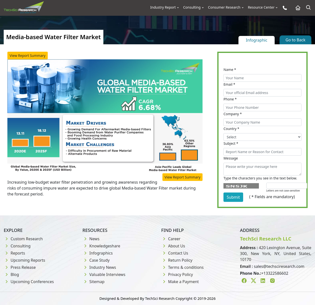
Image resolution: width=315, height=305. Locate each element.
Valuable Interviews (103, 274)
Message (230, 158)
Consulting (192, 7)
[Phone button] (284, 8)
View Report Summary (28, 55)
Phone (230, 99)
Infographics (97, 253)
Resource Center (261, 7)
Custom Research (23, 238)
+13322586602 (274, 273)
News (90, 238)
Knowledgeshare (101, 246)
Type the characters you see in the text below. (260, 178)
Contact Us (174, 253)
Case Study (96, 260)
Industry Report (163, 7)
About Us (173, 246)
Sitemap (93, 281)
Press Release (20, 267)
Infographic (256, 40)
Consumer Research (224, 7)
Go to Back (295, 40)
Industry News (99, 267)
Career (170, 238)
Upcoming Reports (24, 260)
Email (229, 84)
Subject (230, 143)
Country (231, 128)
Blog (11, 274)
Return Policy (176, 260)
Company (232, 114)
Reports (14, 253)
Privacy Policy (177, 274)
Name (229, 69)
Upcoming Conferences (29, 281)
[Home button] (297, 8)
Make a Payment (180, 281)
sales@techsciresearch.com (279, 266)
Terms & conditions (182, 267)
